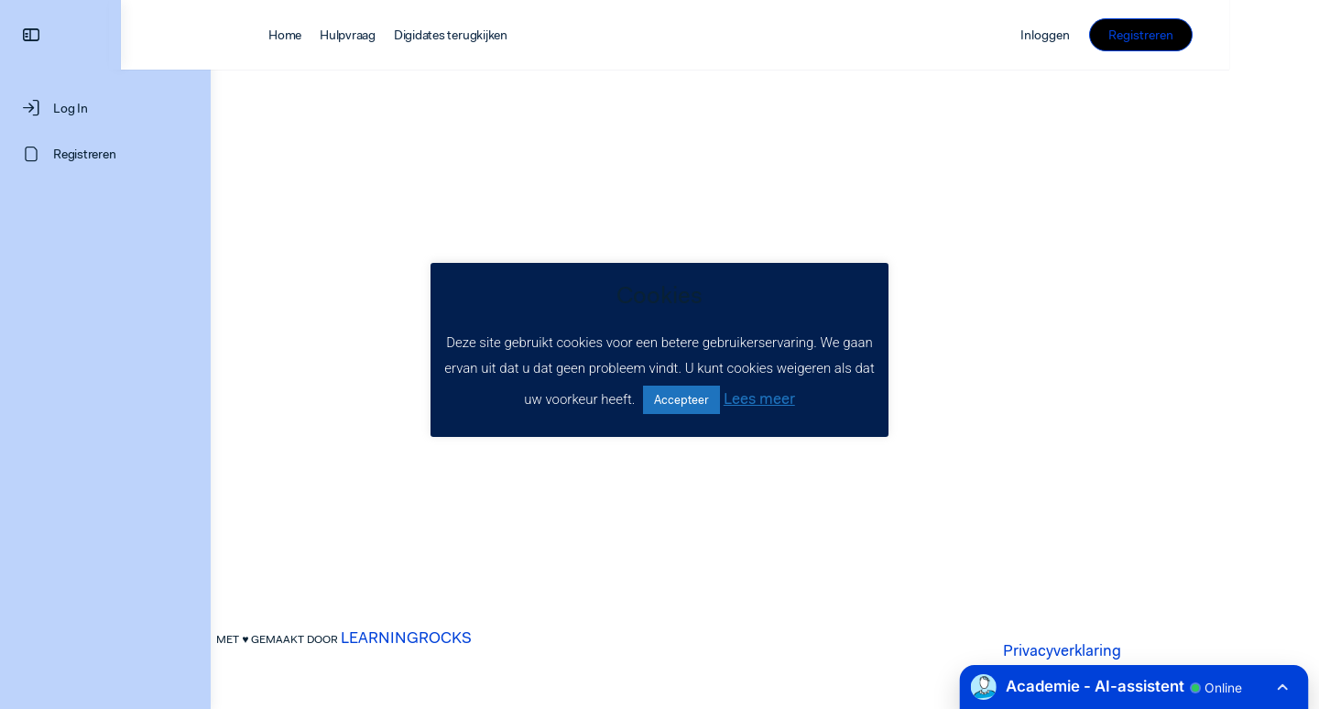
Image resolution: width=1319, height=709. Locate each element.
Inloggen (1135, 35)
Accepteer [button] (681, 400)
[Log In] (105, 108)
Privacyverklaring (1107, 650)
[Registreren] (105, 154)
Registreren (1230, 35)
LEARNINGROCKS (451, 637)
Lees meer (759, 398)
